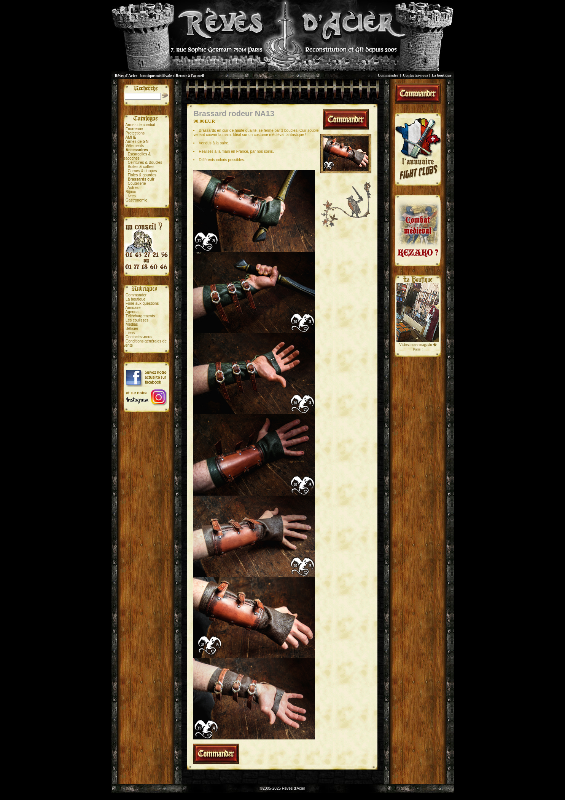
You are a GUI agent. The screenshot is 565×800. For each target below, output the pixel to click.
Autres (132, 188)
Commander (388, 75)
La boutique (442, 75)
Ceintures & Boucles (145, 162)
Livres (131, 196)
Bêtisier (132, 328)
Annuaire (133, 308)
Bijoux (131, 192)
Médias (132, 324)
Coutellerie (137, 183)
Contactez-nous (415, 75)
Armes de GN (137, 141)
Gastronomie (136, 200)
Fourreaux (134, 129)
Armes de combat (140, 125)
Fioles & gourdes (142, 175)
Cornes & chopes (142, 171)
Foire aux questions (142, 303)
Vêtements (135, 146)
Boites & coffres (141, 167)
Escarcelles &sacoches (137, 156)
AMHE (131, 137)
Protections (135, 133)
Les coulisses (137, 320)
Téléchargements (140, 316)
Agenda (132, 312)
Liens (130, 333)
